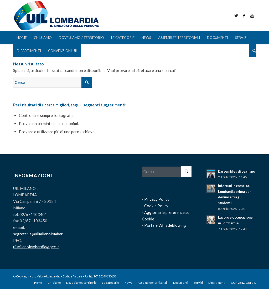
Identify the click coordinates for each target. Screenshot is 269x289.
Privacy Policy (156, 199)
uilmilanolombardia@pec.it (36, 246)
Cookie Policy (156, 205)
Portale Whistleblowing (165, 225)
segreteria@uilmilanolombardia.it (42, 233)
